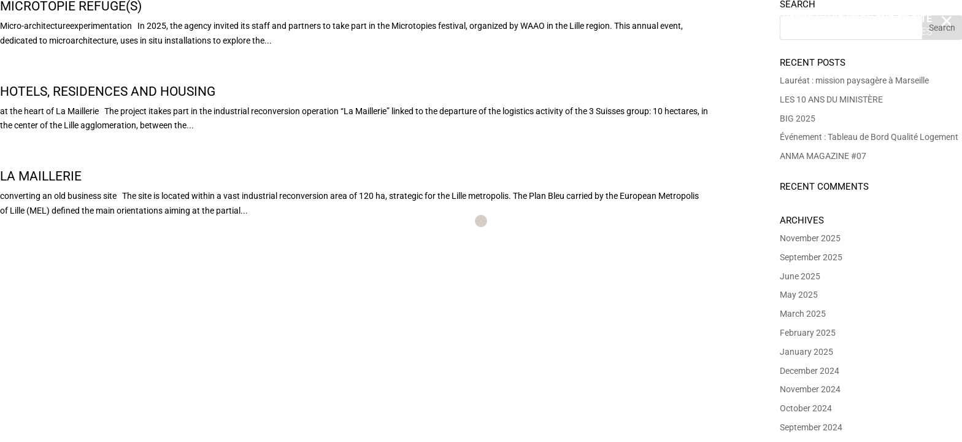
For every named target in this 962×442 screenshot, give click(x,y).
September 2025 (811, 257)
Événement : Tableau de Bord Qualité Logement (869, 137)
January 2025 (806, 352)
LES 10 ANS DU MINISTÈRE (831, 99)
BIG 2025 (797, 118)
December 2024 (809, 371)
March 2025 (803, 314)
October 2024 (806, 408)
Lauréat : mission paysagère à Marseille (854, 80)
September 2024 (811, 427)
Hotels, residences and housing (107, 91)
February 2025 (808, 333)
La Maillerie (41, 176)
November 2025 (810, 238)
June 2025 (800, 276)
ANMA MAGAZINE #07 (823, 156)
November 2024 (810, 389)
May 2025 (799, 295)
